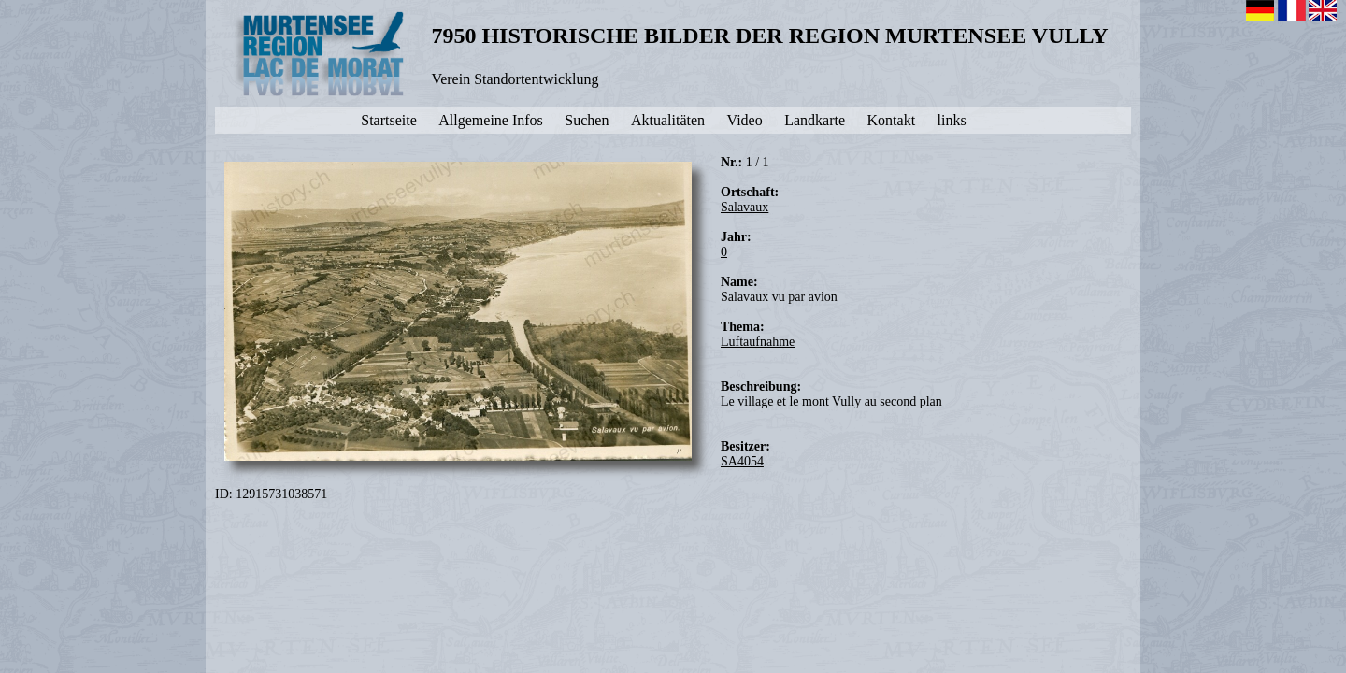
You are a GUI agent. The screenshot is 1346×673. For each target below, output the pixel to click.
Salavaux (744, 207)
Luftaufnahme (758, 342)
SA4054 (742, 461)
